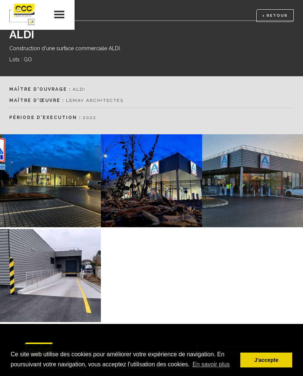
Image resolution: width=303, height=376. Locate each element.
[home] (22, 15)
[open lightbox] (151, 180)
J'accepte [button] (266, 360)
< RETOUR (275, 15)
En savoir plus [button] (211, 364)
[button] (60, 15)
